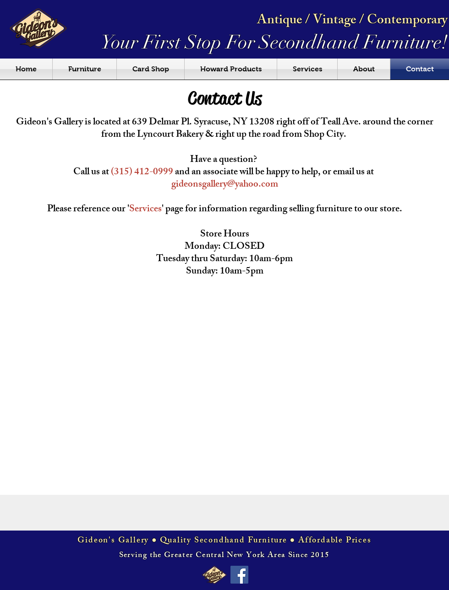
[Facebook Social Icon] (239, 575)
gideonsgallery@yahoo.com (224, 185)
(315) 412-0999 (142, 172)
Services (145, 209)
